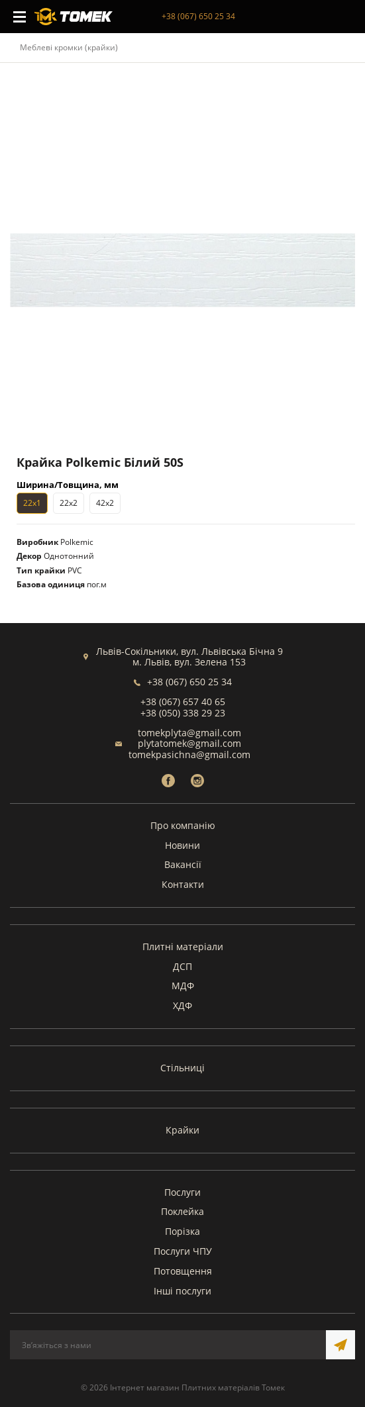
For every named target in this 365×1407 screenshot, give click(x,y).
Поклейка (182, 1211)
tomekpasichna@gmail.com (189, 754)
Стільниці (182, 1067)
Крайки (182, 1130)
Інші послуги (182, 1291)
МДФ (183, 985)
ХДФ (182, 1005)
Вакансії (182, 864)
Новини (182, 845)
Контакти (183, 884)
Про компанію (182, 825)
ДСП (182, 966)
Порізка (182, 1231)
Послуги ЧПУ (183, 1251)
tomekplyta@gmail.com (189, 732)
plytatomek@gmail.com (189, 743)
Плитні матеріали (182, 946)
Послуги (182, 1192)
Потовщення (183, 1271)
